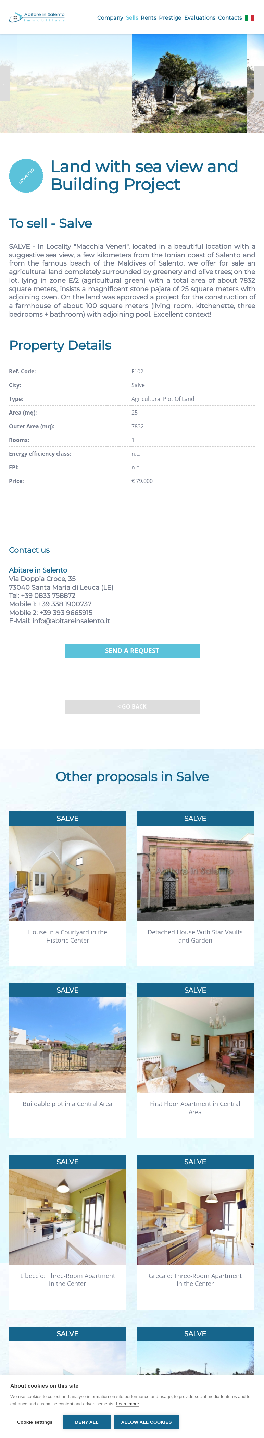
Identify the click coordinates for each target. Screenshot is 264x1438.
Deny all (86, 1422)
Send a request (132, 650)
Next (259, 83)
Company (110, 17)
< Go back (132, 706)
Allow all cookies (146, 1422)
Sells (132, 17)
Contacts (230, 17)
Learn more (127, 1403)
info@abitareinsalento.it (71, 621)
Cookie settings (35, 1422)
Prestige (170, 17)
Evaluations (199, 17)
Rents (148, 17)
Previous (5, 83)
